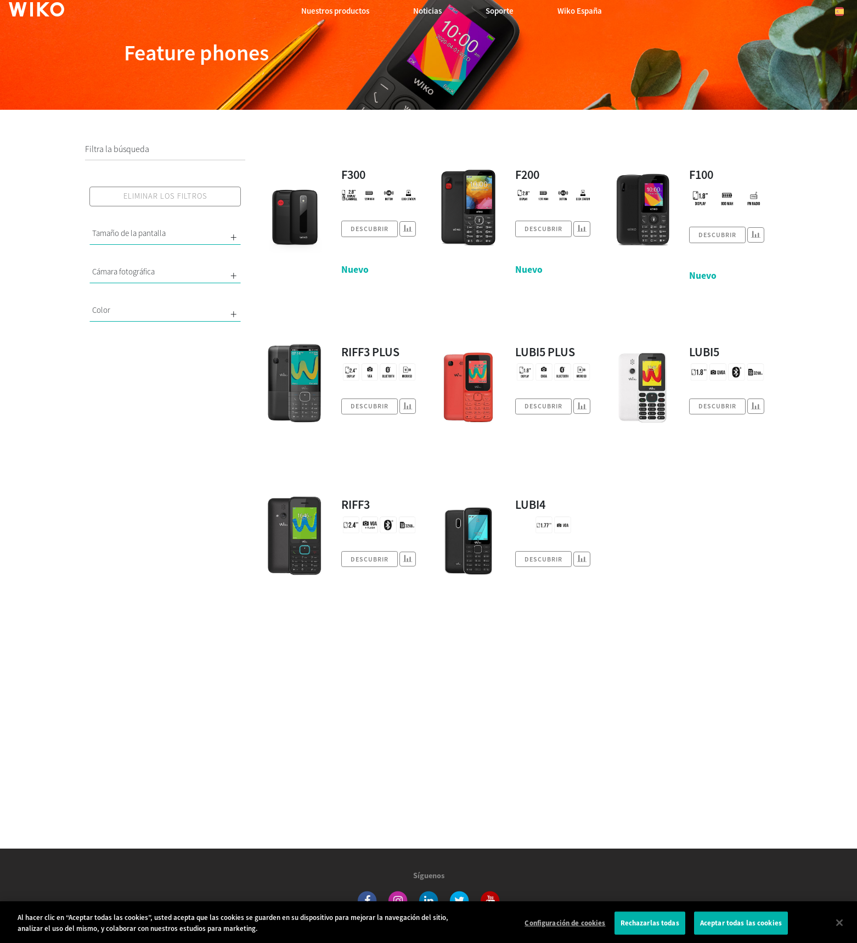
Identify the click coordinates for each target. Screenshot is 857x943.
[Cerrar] (839, 926)
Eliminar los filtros (165, 196)
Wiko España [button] (579, 10)
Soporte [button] (500, 10)
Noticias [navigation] (427, 10)
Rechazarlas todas (650, 926)
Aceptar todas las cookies (741, 926)
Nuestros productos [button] (335, 10)
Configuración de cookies (565, 926)
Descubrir (369, 228)
